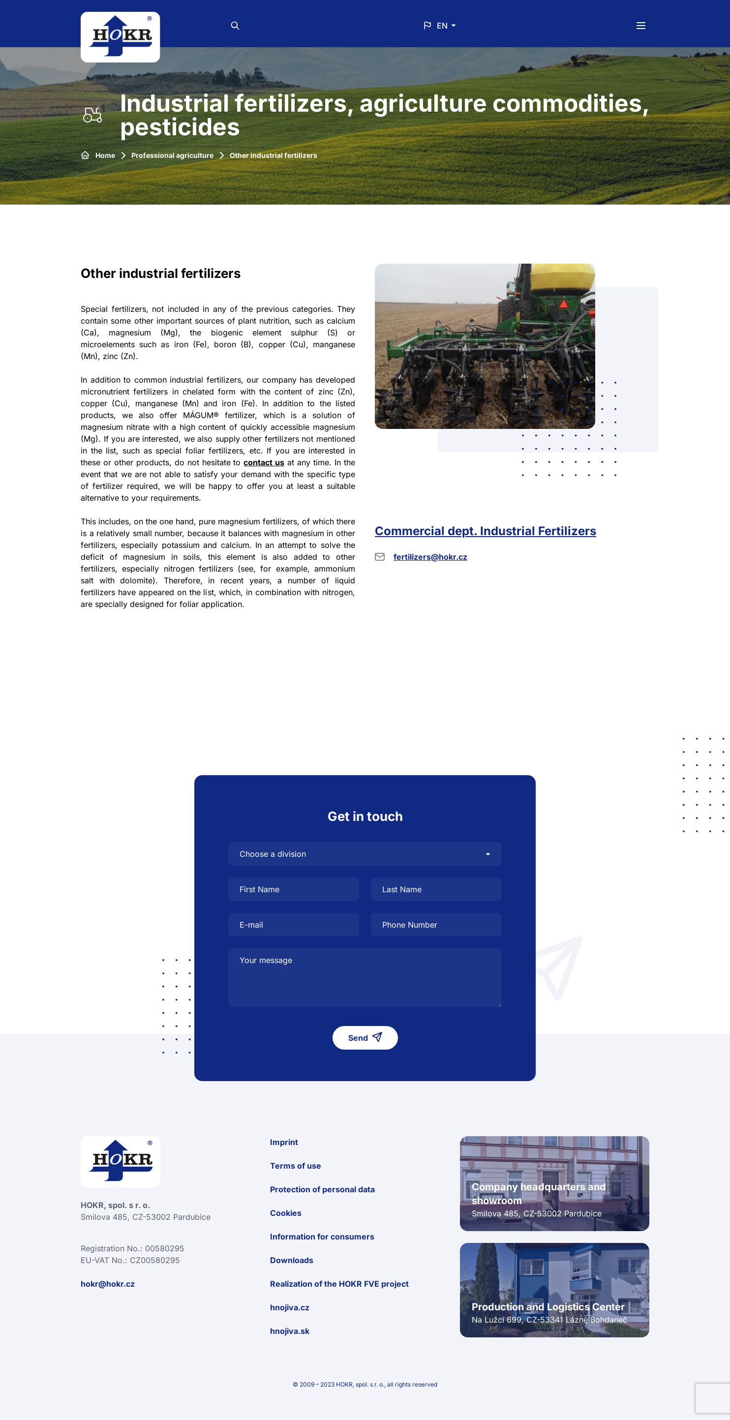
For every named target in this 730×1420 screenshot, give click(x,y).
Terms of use (295, 1166)
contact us (263, 462)
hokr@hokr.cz (108, 1284)
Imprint (284, 1142)
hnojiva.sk (289, 1331)
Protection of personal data (322, 1189)
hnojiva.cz (289, 1307)
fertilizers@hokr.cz (430, 557)
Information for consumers (322, 1236)
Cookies (286, 1213)
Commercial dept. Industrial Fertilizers (485, 531)
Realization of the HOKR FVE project (339, 1284)
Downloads (291, 1260)
